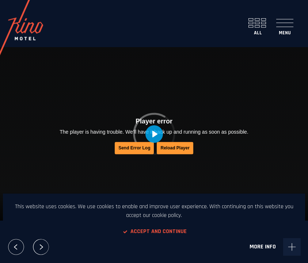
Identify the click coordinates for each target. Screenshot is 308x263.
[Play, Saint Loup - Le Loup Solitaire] (154, 134)
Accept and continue (154, 231)
